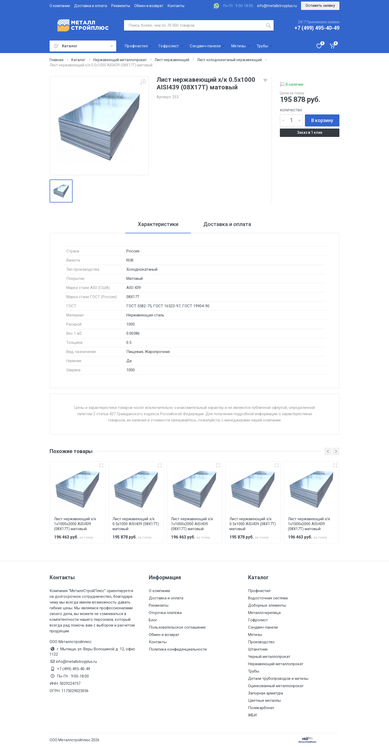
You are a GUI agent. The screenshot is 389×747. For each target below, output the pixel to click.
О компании (60, 6)
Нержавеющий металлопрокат (275, 664)
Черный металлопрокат (269, 656)
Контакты (176, 6)
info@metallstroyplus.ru (277, 6)
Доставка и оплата (90, 6)
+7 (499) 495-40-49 (316, 28)
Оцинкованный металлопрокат (276, 686)
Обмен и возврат (148, 6)
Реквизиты (120, 6)
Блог (153, 620)
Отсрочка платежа (165, 612)
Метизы (255, 634)
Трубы (253, 671)
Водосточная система (268, 598)
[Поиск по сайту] (193, 25)
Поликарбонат (261, 707)
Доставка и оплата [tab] (227, 224)
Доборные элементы (267, 605)
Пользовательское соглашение (177, 627)
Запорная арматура (265, 693)
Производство (261, 642)
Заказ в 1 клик (309, 132)
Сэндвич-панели (263, 627)
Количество (291, 110)
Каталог (83, 46)
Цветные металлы (264, 700)
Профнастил (259, 590)
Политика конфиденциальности (178, 649)
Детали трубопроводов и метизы (278, 678)
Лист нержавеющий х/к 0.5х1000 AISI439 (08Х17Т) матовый (136, 524)
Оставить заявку (320, 5)
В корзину (322, 120)
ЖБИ (252, 715)
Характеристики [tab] (158, 224)
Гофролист (258, 620)
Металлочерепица (264, 612)
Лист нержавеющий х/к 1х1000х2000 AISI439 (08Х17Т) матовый (75, 524)
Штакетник (258, 649)
